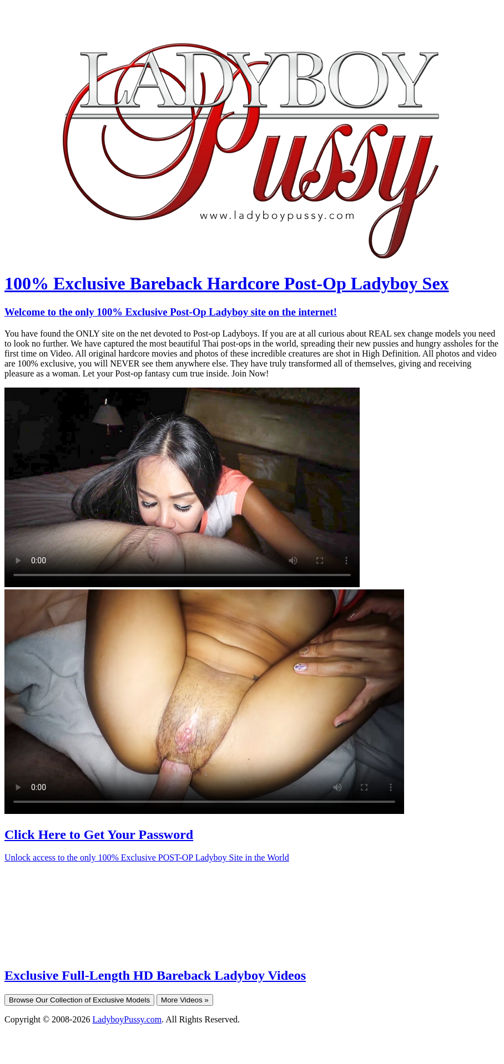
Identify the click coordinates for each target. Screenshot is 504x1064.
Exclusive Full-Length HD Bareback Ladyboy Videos (155, 975)
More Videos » (185, 1000)
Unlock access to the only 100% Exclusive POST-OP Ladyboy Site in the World (146, 857)
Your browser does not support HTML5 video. (182, 487)
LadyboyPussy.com (127, 1019)
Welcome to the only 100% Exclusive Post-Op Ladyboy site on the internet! (170, 312)
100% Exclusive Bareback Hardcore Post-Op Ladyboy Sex (226, 283)
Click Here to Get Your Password (98, 834)
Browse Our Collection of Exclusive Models (79, 1000)
